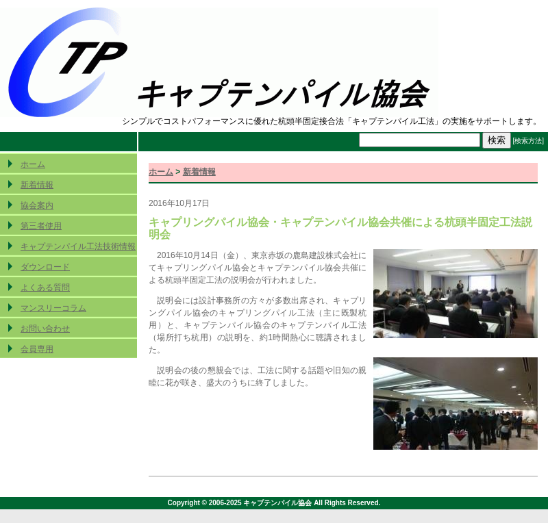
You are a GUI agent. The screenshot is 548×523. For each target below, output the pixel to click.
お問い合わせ (45, 328)
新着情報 (37, 185)
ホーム (33, 164)
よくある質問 (45, 287)
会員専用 (37, 349)
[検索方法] (528, 140)
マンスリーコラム (53, 308)
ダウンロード (45, 267)
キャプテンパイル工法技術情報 (78, 246)
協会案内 (37, 205)
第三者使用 (41, 226)
